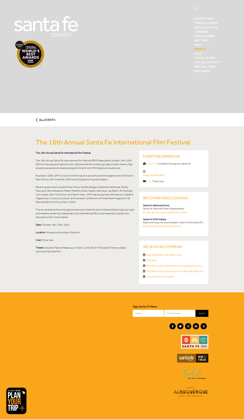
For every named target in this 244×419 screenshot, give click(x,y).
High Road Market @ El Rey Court (164, 254)
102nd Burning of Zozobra (160, 276)
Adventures (204, 18)
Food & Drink (204, 36)
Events (200, 49)
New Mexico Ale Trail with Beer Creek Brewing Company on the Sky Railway (186, 265)
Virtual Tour (205, 66)
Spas (197, 45)
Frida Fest (151, 260)
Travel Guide (204, 58)
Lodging (201, 32)
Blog (198, 53)
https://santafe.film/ (154, 175)
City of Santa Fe (207, 62)
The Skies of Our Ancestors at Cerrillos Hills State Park (175, 271)
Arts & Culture (206, 27)
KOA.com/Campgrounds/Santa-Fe (162, 226)
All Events (45, 120)
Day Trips (201, 40)
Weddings (202, 71)
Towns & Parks (206, 23)
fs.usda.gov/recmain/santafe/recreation (165, 212)
